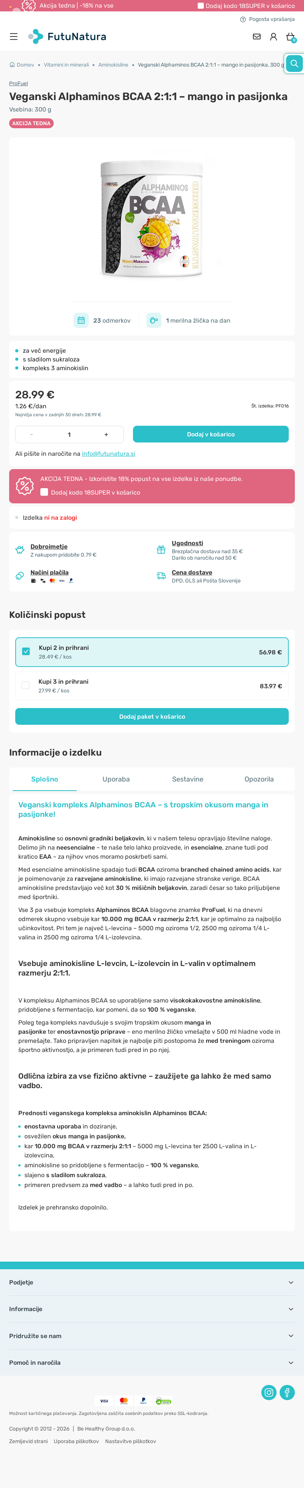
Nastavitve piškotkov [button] (130, 1441)
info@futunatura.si (108, 453)
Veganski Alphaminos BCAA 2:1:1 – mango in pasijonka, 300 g (211, 65)
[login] (273, 36)
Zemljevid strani (28, 1441)
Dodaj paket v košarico (152, 716)
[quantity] (69, 434)
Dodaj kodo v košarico (250, 6)
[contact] (256, 36)
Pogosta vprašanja (267, 19)
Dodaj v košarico (211, 434)
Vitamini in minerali (66, 65)
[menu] (15, 36)
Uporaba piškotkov (76, 1441)
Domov (21, 65)
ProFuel (18, 83)
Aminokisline (113, 65)
